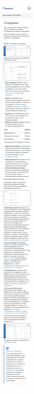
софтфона (8, 95)
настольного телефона (13, 93)
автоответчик (8, 258)
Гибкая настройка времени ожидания (16, 240)
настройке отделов (10, 342)
